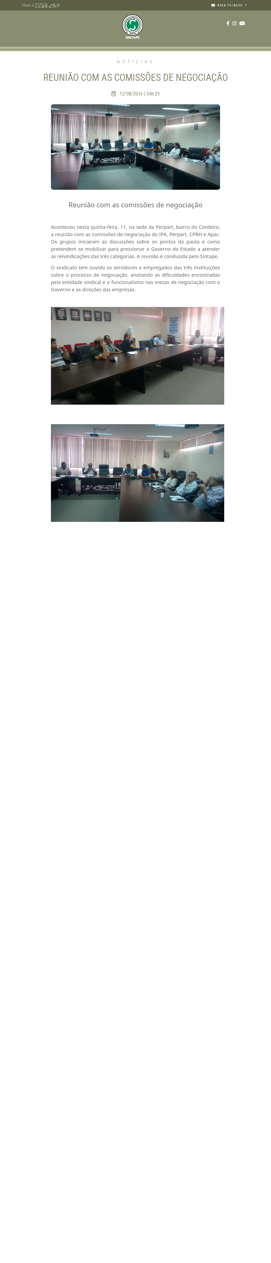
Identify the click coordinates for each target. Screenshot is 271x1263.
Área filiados (227, 5)
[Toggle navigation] (28, 23)
